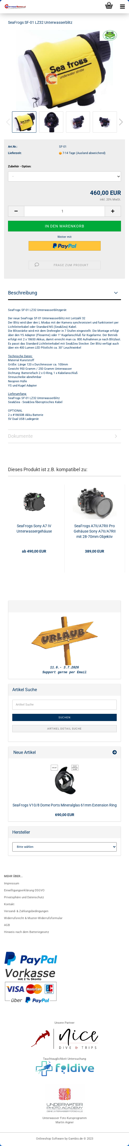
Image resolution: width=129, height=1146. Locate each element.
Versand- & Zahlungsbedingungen (26, 911)
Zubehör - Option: (19, 166)
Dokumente (20, 436)
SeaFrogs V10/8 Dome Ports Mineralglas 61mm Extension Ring (65, 805)
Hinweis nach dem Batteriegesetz (26, 932)
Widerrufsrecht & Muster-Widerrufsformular (33, 918)
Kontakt (9, 904)
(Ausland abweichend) (90, 153)
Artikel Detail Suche (64, 728)
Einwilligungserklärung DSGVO (24, 890)
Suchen (64, 717)
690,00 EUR (64, 815)
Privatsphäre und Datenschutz (24, 897)
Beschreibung (22, 293)
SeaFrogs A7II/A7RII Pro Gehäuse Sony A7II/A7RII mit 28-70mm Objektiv (95, 531)
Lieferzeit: (15, 153)
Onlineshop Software (50, 1138)
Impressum (11, 883)
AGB (7, 925)
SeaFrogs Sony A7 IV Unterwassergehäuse (34, 528)
